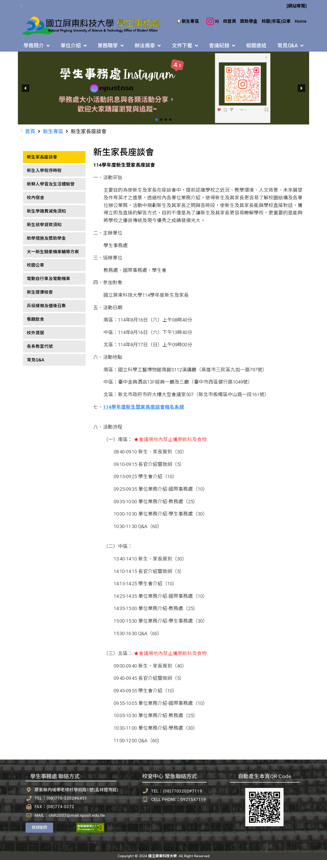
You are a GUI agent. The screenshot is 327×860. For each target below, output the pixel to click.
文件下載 (185, 46)
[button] (163, 88)
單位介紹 (74, 46)
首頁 (30, 131)
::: (21, 5)
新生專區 (53, 131)
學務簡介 (37, 46)
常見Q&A (290, 46)
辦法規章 (148, 46)
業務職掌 (111, 46)
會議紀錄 (222, 46)
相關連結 (256, 46)
